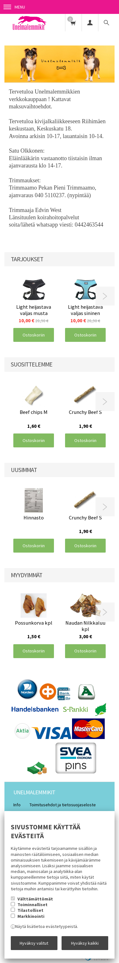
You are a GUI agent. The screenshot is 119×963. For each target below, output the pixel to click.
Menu (14, 7)
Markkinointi (30, 916)
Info (17, 805)
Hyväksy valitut (34, 943)
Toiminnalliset (32, 904)
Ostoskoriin (34, 335)
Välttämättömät (35, 899)
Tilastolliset (30, 910)
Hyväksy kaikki (85, 943)
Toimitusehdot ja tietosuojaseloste (63, 805)
